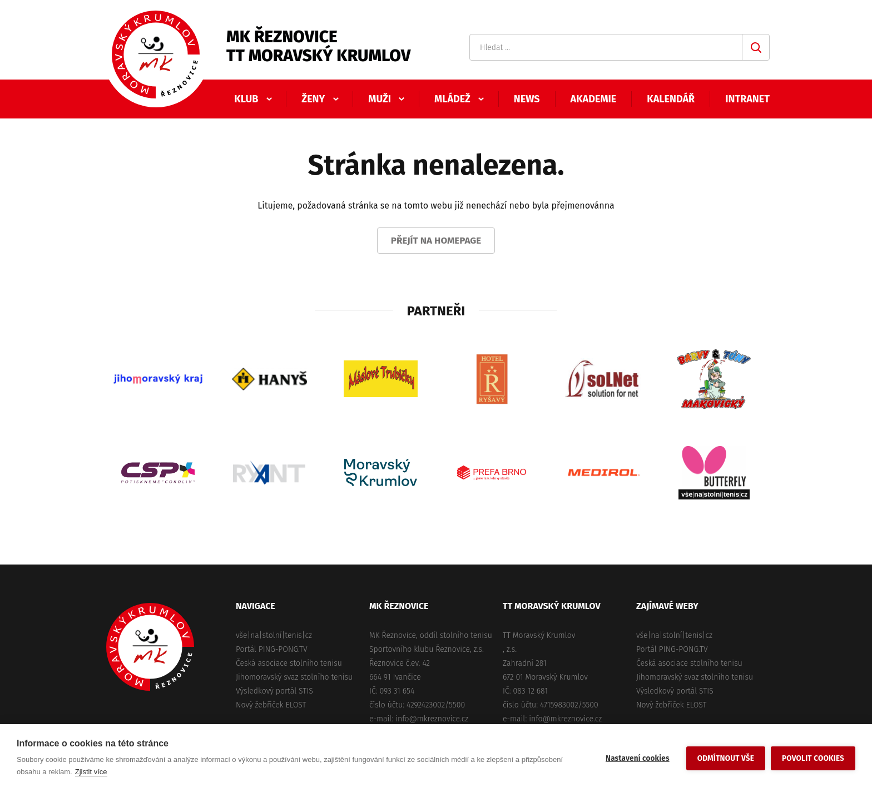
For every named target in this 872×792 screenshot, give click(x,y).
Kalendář (671, 99)
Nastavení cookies (638, 758)
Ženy (313, 99)
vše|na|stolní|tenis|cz (274, 635)
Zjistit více (91, 772)
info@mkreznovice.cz (431, 719)
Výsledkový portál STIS (274, 691)
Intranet (747, 99)
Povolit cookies (813, 758)
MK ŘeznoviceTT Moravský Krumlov (318, 46)
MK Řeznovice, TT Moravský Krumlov (150, 647)
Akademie (594, 99)
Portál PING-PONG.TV (272, 649)
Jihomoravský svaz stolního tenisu (294, 677)
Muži (379, 99)
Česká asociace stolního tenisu (289, 663)
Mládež (452, 99)
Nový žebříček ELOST (271, 705)
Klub (246, 99)
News (527, 99)
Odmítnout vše (725, 758)
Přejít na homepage (436, 240)
